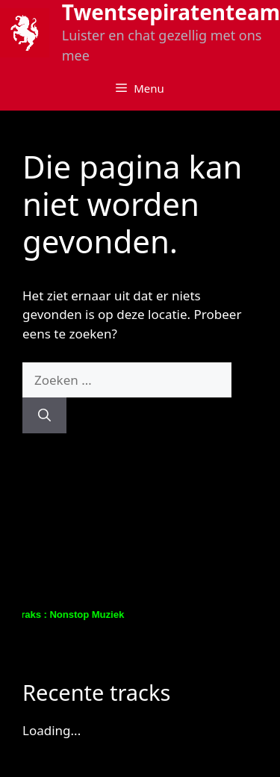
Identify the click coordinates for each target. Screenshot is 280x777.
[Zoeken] (44, 415)
